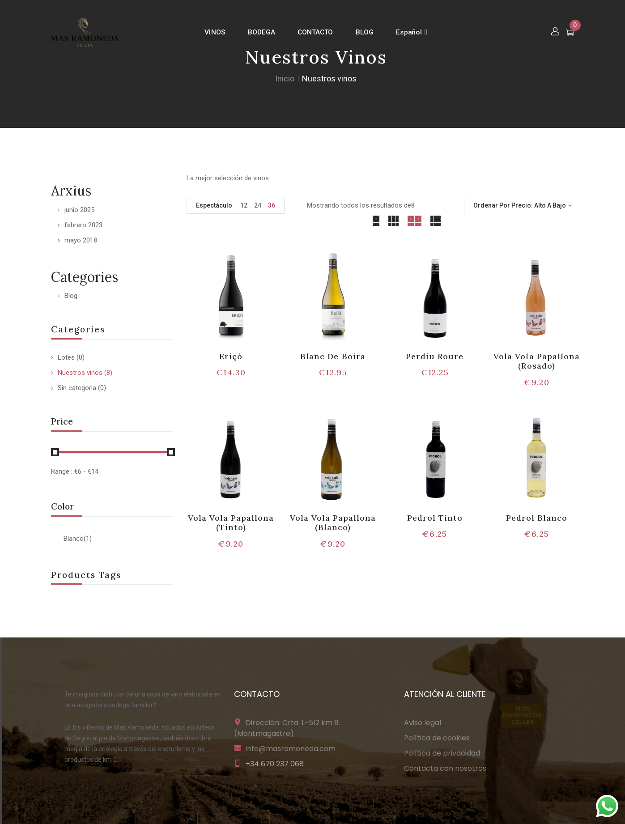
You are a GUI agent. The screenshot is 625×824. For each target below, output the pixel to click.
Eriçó (230, 356)
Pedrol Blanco (537, 518)
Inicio (284, 78)
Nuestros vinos (80, 373)
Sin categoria (77, 388)
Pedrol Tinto (435, 518)
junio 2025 (79, 210)
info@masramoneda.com (291, 748)
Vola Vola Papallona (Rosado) (536, 361)
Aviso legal (422, 723)
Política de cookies (437, 738)
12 (243, 205)
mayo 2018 (80, 240)
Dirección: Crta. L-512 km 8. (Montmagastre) (287, 728)
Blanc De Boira (333, 356)
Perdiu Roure (434, 356)
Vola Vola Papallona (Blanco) (333, 523)
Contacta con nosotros (445, 768)
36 (271, 205)
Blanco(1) (78, 539)
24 (257, 205)
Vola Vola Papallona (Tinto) (231, 523)
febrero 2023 (83, 225)
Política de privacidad (442, 753)
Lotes (66, 357)
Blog (70, 296)
